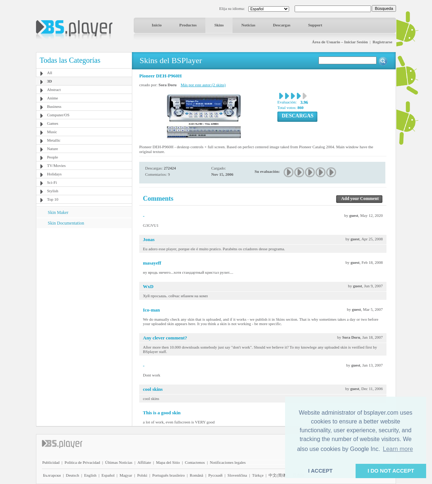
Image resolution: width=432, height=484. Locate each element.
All (49, 72)
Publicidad (51, 462)
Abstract (54, 89)
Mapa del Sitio (168, 462)
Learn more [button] (398, 449)
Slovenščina (237, 475)
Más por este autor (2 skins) (203, 85)
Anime (52, 98)
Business (54, 106)
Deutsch (72, 475)
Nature (52, 148)
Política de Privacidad (82, 462)
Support (315, 25)
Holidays (54, 174)
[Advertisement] (84, 274)
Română (197, 475)
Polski (142, 475)
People (52, 157)
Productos (188, 25)
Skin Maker (58, 212)
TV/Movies (56, 165)
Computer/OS (58, 115)
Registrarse (382, 42)
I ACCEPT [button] (320, 471)
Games (52, 123)
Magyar (125, 475)
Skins (219, 25)
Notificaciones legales (227, 462)
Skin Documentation (66, 223)
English (90, 475)
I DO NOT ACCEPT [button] (391, 471)
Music (52, 132)
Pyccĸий (215, 475)
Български (52, 475)
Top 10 (52, 199)
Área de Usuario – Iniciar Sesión (340, 42)
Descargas (282, 25)
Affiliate (144, 462)
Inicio (157, 25)
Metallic (54, 140)
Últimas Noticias (118, 462)
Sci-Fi (52, 182)
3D (49, 81)
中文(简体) (278, 475)
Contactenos (195, 462)
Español (107, 475)
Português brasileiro (168, 475)
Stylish (52, 191)
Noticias (248, 25)
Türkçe (257, 475)
